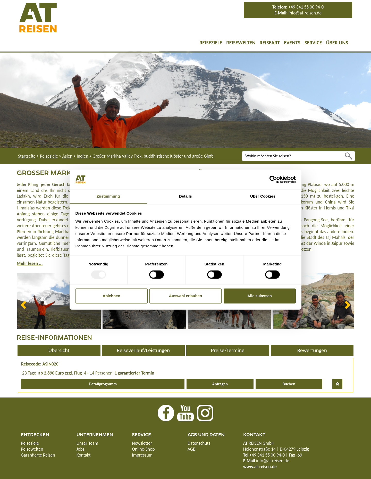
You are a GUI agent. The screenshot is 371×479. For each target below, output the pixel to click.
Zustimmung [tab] (108, 196)
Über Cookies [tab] (262, 196)
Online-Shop (143, 449)
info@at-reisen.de (305, 13)
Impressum (142, 455)
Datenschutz (199, 443)
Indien (82, 156)
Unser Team (87, 443)
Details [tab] (185, 196)
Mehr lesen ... (30, 263)
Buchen (289, 383)
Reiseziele (210, 42)
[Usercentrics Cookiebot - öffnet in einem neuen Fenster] (273, 179)
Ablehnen (111, 296)
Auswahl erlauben (185, 296)
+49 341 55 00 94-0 (306, 7)
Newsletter (142, 443)
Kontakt (84, 455)
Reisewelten (240, 42)
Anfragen (220, 383)
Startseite (27, 156)
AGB (192, 449)
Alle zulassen (259, 296)
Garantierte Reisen (38, 455)
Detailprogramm (103, 383)
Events (292, 42)
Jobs (81, 449)
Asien (67, 156)
